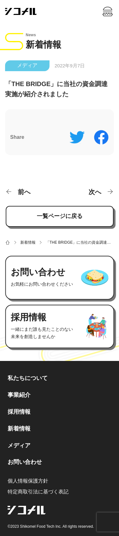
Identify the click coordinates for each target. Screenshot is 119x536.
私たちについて (28, 378)
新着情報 (19, 428)
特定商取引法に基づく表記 (38, 491)
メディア (27, 65)
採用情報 (19, 412)
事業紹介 (19, 395)
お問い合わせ (25, 462)
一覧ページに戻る (60, 216)
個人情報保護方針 (28, 481)
